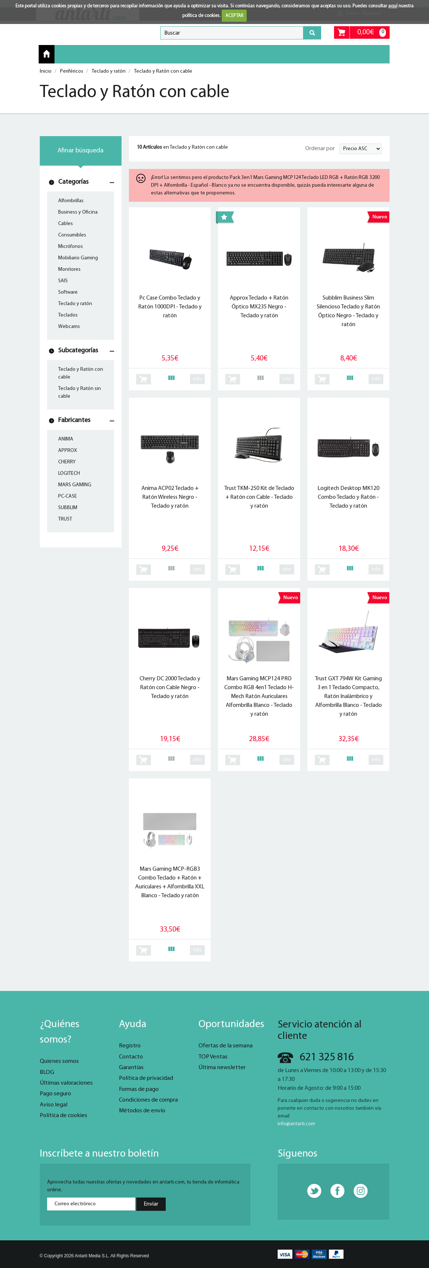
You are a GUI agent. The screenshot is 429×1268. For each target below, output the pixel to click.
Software (68, 292)
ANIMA (65, 439)
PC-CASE (67, 496)
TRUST (65, 519)
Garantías (131, 1068)
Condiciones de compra (148, 1100)
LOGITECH (69, 473)
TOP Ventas (213, 1057)
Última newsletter (222, 1068)
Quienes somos (59, 1061)
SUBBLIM (67, 508)
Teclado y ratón (75, 304)
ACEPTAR (234, 15)
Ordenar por (320, 149)
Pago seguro (55, 1094)
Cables (65, 224)
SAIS (63, 281)
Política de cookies (63, 1116)
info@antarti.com (296, 1124)
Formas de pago (139, 1089)
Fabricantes (74, 420)
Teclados (68, 315)
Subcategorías (78, 350)
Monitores (69, 269)
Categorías (73, 182)
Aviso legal (53, 1105)
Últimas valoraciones (66, 1083)
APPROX (67, 450)
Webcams (69, 326)
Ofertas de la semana (225, 1046)
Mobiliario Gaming (78, 258)
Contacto (131, 1057)
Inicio (46, 54)
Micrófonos (70, 246)
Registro (130, 1046)
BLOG (47, 1072)
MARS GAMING (74, 485)
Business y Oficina (78, 212)
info (197, 379)
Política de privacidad (146, 1078)
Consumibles (72, 235)
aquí (392, 6)
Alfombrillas (71, 201)
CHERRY (66, 462)
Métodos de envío (142, 1111)
